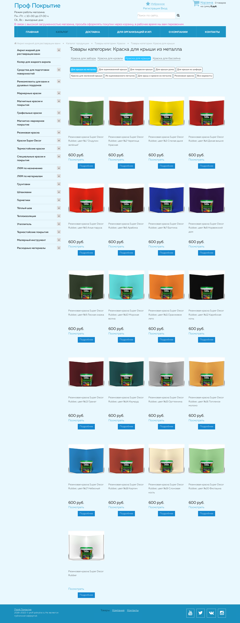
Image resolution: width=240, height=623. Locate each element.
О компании (178, 32)
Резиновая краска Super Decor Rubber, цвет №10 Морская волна (126, 315)
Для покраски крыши (141, 69)
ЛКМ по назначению (30, 168)
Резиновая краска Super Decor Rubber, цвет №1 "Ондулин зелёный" (86, 141)
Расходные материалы (31, 248)
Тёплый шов (24, 208)
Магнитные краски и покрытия (30, 103)
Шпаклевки (24, 192)
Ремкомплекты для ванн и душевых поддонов (33, 83)
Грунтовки (23, 184)
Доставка (92, 32)
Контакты (212, 32)
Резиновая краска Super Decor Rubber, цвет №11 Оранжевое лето (166, 315)
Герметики (23, 200)
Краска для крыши (137, 58)
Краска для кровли (110, 58)
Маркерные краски (29, 93)
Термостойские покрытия (32, 232)
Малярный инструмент (31, 240)
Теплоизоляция (26, 216)
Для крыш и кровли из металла (154, 76)
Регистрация (151, 8)
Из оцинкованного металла (120, 76)
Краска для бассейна (166, 58)
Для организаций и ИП (134, 32)
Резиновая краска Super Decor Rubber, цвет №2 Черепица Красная (126, 141)
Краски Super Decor (29, 140)
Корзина (206, 2)
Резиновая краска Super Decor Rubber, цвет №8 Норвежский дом (206, 228)
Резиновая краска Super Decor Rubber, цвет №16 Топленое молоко (206, 401)
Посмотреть (76, 159)
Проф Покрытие (23, 610)
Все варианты (204, 76)
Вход (164, 8)
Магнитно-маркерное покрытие (30, 123)
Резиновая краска (28, 132)
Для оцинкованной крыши (113, 69)
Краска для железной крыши (86, 76)
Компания (118, 610)
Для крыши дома (165, 69)
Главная (32, 32)
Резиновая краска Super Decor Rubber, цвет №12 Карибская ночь (206, 315)
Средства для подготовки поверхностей (33, 72)
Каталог (62, 32)
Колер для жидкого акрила (34, 62)
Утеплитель (24, 224)
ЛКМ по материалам (30, 176)
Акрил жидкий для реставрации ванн (28, 52)
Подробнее (86, 166)
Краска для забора (83, 58)
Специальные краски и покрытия (31, 158)
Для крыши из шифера (189, 69)
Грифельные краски (29, 113)
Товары (105, 610)
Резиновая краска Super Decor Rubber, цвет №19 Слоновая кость (166, 488)
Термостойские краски (31, 148)
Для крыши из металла (83, 69)
